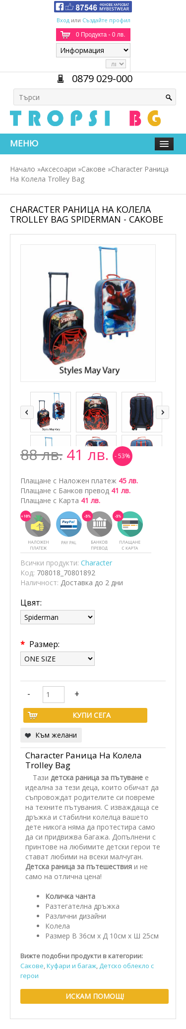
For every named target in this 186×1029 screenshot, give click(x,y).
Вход (63, 20)
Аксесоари (58, 169)
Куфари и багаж (71, 965)
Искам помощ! (94, 996)
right (162, 412)
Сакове (93, 169)
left (27, 412)
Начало (22, 169)
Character (96, 562)
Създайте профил (106, 20)
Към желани (56, 735)
